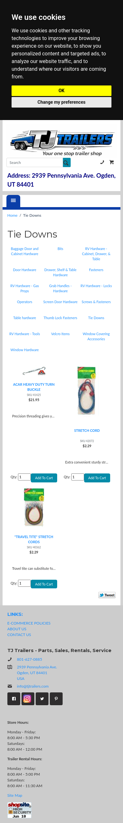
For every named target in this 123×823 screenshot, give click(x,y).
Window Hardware (25, 350)
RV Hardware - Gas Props (24, 288)
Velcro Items (60, 334)
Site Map (14, 795)
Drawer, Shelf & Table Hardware (60, 272)
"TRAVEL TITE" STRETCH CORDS (33, 539)
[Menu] (13, 201)
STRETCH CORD (87, 430)
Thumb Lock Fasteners (60, 318)
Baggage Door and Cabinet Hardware (25, 251)
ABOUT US (16, 628)
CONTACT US (19, 634)
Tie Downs (96, 318)
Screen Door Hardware (60, 302)
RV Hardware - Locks (96, 286)
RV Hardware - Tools (24, 334)
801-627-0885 (102, 162)
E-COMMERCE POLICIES (29, 623)
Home (12, 215)
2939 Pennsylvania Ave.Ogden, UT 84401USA (37, 673)
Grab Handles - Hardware (60, 288)
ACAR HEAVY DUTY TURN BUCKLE (34, 386)
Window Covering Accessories (96, 336)
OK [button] (61, 90)
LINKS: (15, 614)
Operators (24, 302)
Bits (60, 248)
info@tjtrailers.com (28, 686)
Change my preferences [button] (61, 102)
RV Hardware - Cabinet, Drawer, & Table (96, 253)
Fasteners (96, 270)
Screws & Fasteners (96, 302)
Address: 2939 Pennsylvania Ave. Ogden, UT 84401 (61, 180)
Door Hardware (24, 270)
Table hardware (24, 318)
